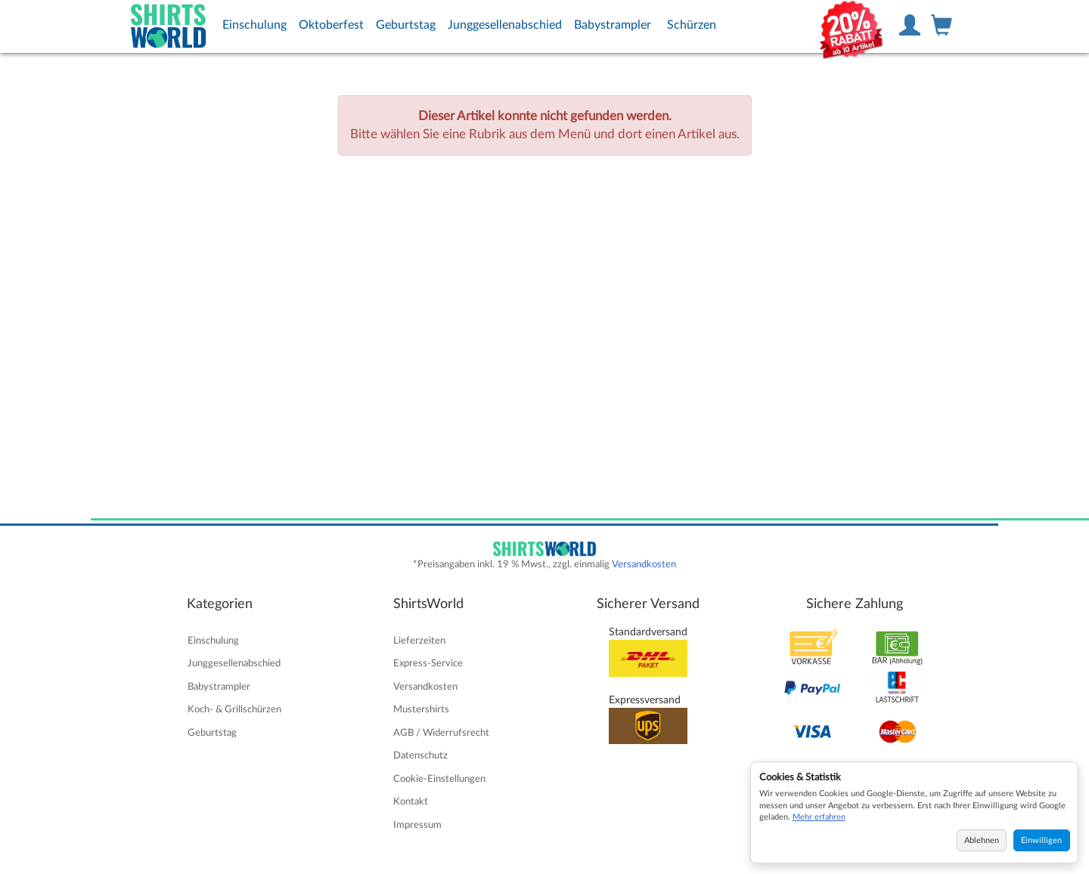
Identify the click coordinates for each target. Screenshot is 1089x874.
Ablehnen (981, 840)
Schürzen (691, 25)
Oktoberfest (331, 25)
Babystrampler (612, 25)
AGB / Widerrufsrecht (441, 732)
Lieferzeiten (419, 640)
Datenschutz (420, 755)
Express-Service (428, 663)
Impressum (417, 824)
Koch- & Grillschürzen (234, 709)
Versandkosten (644, 564)
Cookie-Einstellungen (439, 778)
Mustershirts (421, 709)
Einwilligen (1041, 840)
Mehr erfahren (819, 817)
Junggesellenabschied (505, 25)
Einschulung (254, 25)
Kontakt (410, 801)
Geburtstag (406, 25)
